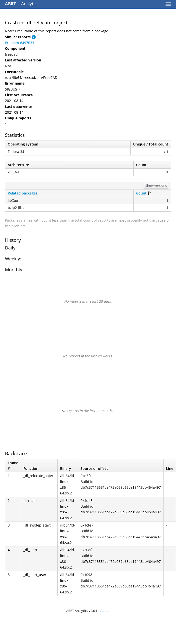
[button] (34, 37)
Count (141, 193)
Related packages (22, 193)
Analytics (21, 3)
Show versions (156, 185)
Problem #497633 (19, 42)
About (105, 610)
